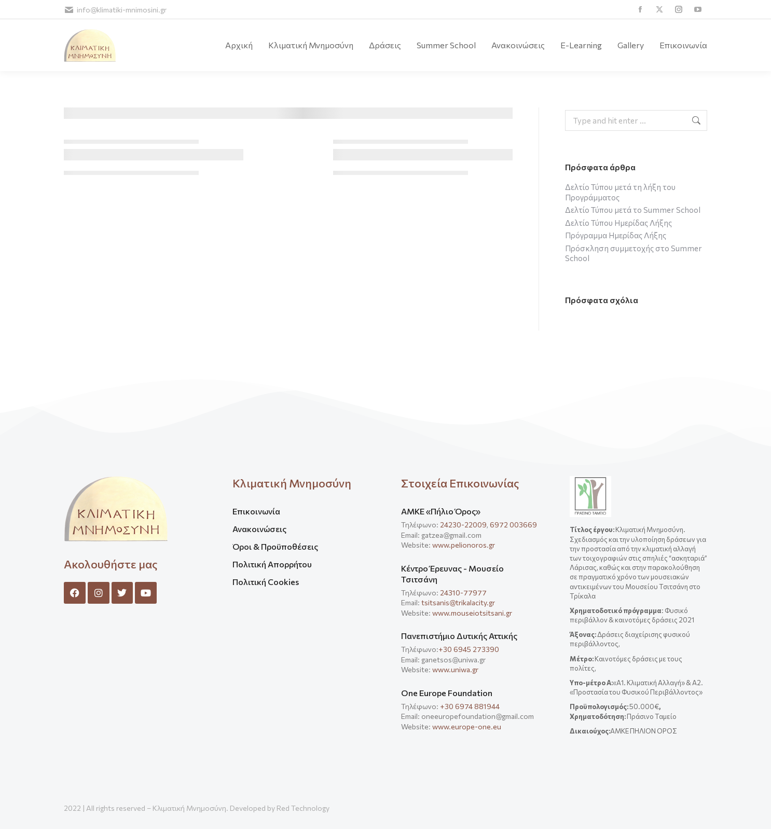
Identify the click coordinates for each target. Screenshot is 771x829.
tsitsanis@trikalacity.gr (458, 602)
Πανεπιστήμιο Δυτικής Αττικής (459, 636)
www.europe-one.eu (466, 726)
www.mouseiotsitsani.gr (472, 612)
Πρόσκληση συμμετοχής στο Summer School (633, 253)
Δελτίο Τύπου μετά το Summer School (632, 209)
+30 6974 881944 (470, 706)
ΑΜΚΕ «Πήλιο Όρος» (440, 511)
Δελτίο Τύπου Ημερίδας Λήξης (618, 222)
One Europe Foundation (446, 693)
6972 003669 (513, 524)
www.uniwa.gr (455, 669)
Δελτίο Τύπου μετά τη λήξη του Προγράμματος (620, 192)
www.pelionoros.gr (463, 544)
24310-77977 (464, 592)
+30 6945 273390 (468, 649)
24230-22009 (463, 524)
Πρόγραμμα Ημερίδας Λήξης (615, 235)
